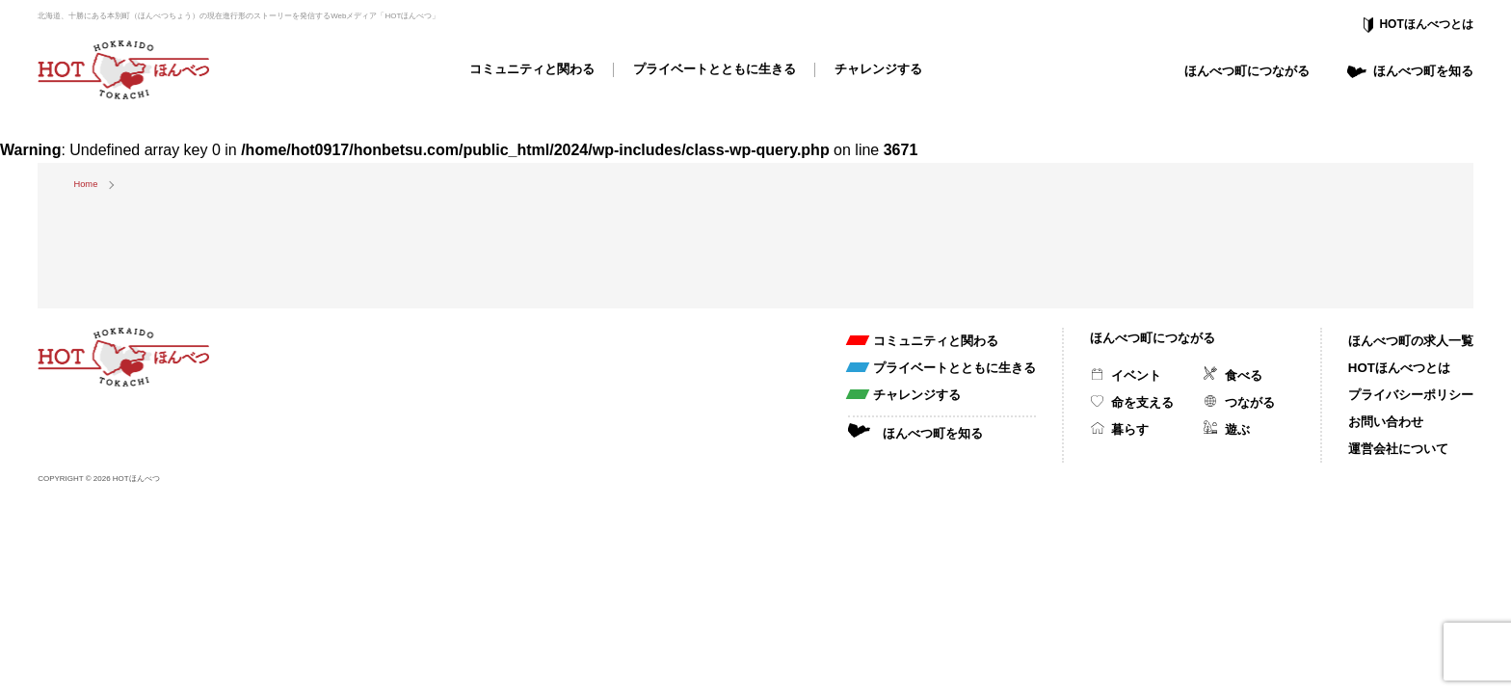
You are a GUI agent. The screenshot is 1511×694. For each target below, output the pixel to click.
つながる (1250, 402)
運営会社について (1398, 448)
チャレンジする (878, 69)
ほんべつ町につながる (1247, 71)
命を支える (1142, 402)
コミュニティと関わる (532, 69)
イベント (1136, 375)
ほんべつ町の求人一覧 (1410, 341)
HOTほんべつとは (1425, 24)
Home (85, 184)
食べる (1243, 375)
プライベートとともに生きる (714, 69)
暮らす (1130, 429)
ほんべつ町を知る (1423, 71)
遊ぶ (1237, 429)
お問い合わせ (1385, 421)
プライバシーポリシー (1410, 394)
